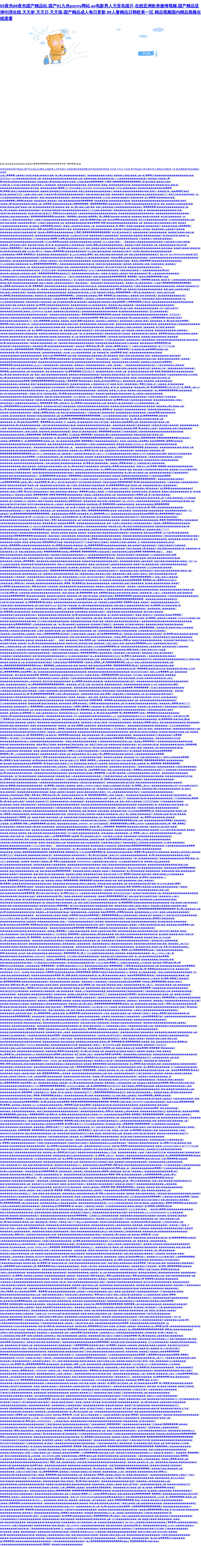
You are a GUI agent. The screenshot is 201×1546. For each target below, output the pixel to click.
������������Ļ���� (49, 317)
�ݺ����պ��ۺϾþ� (72, 1364)
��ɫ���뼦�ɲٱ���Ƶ (40, 558)
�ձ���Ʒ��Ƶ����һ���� (180, 634)
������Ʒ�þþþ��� (117, 333)
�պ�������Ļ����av (54, 1471)
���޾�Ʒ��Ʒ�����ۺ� (172, 1120)
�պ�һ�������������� (46, 643)
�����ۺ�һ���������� (18, 261)
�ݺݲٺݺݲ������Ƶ (46, 365)
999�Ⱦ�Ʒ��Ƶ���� (12, 602)
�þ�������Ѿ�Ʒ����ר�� (51, 207)
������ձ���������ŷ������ (23, 536)
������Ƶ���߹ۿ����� (136, 561)
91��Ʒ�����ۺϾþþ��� (180, 498)
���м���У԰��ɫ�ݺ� (55, 1282)
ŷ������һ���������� (112, 200)
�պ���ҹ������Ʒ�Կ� (15, 286)
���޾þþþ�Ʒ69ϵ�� (37, 988)
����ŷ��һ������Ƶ (14, 725)
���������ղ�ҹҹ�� (78, 1095)
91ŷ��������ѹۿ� (181, 219)
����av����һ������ (161, 1279)
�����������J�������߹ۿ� (75, 602)
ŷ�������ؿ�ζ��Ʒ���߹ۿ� (66, 1538)
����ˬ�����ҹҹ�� (13, 245)
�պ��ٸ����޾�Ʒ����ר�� (175, 1143)
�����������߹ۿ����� (18, 1367)
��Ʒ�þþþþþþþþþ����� (113, 317)
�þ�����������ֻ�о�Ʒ (160, 1171)
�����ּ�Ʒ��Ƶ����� (43, 703)
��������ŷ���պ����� (62, 551)
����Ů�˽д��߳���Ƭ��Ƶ (173, 191)
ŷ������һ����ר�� (14, 839)
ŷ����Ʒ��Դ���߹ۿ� (112, 289)
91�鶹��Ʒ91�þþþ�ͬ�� (177, 242)
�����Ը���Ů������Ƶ (62, 1051)
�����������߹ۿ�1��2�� (19, 431)
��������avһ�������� (63, 1064)
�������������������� (109, 672)
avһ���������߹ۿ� (49, 457)
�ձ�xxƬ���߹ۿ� (80, 507)
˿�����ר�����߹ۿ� (44, 1060)
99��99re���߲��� (92, 1019)
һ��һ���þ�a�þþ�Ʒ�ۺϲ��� (18, 687)
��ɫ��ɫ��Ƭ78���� (45, 586)
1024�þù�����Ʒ (114, 340)
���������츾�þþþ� (51, 1070)
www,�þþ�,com (82, 396)
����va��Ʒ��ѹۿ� (128, 1102)
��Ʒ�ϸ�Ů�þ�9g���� (143, 732)
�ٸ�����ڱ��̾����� (47, 1256)
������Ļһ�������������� (54, 1016)
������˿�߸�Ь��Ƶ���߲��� (169, 321)
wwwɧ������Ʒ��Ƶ (115, 415)
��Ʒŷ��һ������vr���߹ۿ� (175, 561)
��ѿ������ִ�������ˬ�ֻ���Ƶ (115, 276)
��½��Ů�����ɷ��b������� (22, 1064)
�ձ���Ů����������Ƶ (16, 295)
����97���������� (147, 1114)
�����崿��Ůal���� (14, 728)
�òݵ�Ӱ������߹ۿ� (173, 216)
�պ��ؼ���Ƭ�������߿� (17, 280)
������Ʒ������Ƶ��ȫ (166, 1228)
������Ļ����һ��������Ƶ (140, 235)
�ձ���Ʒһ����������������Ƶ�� (167, 175)
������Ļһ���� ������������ (49, 618)
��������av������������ (22, 1484)
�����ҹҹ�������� (181, 770)
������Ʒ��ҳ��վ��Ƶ (96, 694)
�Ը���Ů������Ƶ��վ (15, 586)
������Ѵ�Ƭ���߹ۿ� (83, 498)
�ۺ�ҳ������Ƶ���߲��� (89, 336)
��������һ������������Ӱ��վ (25, 520)
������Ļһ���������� (45, 646)
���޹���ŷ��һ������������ (144, 539)
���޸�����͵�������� (126, 194)
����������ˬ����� (159, 675)
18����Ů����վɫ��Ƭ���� (18, 691)
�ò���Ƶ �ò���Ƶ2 (79, 567)
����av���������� (115, 697)
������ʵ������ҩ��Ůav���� (117, 343)
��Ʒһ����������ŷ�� (99, 807)
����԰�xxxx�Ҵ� (103, 1060)
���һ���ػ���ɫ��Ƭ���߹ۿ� (19, 485)
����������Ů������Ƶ (53, 1377)
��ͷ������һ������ (16, 1098)
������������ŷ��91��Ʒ (60, 1269)
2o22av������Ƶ (97, 899)
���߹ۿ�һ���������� (100, 1310)
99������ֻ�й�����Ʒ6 (101, 1497)
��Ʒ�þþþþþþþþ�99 (178, 1345)
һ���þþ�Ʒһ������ (164, 940)
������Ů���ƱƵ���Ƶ (43, 1487)
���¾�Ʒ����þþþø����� (151, 852)
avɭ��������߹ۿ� (45, 624)
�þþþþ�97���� (67, 605)
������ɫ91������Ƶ (104, 235)
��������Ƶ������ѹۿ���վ (96, 447)
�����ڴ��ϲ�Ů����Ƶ (157, 653)
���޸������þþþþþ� (161, 969)
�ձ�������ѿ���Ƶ (182, 1237)
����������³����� (57, 1196)
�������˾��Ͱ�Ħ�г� (100, 988)
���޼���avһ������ (125, 1016)
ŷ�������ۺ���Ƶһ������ (88, 766)
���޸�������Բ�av (49, 896)
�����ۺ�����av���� (17, 1256)
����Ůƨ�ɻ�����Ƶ (120, 403)
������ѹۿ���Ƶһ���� (168, 229)
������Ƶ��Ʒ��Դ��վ (71, 510)
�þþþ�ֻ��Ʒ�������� (122, 219)
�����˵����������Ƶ (17, 909)
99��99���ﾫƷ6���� (162, 396)
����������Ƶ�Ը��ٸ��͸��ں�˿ (53, 447)
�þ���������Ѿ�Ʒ (171, 295)
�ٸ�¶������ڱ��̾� (39, 602)
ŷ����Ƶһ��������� (143, 1143)
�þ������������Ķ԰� (133, 311)
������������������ (101, 520)
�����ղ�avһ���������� (113, 434)
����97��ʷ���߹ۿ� (86, 868)
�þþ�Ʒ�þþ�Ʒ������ (107, 747)
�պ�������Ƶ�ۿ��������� (21, 406)
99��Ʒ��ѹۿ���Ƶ (123, 1095)
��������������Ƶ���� (91, 1490)
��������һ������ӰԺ (107, 204)
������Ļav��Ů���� (120, 1367)
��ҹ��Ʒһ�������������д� (136, 934)
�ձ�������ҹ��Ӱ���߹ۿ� (124, 485)
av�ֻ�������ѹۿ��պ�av (16, 482)
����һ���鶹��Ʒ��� (131, 558)
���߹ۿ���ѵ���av (45, 1386)
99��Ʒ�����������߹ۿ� (106, 703)
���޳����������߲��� (154, 188)
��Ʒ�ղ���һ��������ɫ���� (21, 785)
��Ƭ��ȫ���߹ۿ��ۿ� (49, 659)
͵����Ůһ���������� (129, 409)
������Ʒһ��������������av (23, 697)
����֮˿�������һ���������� (90, 830)
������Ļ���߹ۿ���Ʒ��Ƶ (17, 1073)
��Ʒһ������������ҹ (95, 191)
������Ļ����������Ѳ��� (58, 722)
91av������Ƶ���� (13, 703)
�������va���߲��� (127, 551)
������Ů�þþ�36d (129, 298)
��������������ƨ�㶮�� (19, 188)
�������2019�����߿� (167, 1139)
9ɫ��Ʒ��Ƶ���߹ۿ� (132, 270)
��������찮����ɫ (126, 362)
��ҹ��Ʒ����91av (54, 276)
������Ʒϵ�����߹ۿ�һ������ (52, 991)
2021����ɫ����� (12, 302)
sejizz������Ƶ (108, 479)
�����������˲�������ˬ (19, 498)
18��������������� (50, 773)
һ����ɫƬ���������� (119, 890)
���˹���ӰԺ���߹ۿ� (101, 1048)
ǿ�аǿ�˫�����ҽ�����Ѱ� (69, 1399)
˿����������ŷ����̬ (90, 947)
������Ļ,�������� (133, 1538)
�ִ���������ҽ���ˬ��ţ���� (109, 510)
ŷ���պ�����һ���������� (65, 251)
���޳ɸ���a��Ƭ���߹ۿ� (16, 207)
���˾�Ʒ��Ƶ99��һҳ (72, 1184)
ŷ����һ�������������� (142, 536)
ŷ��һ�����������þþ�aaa (88, 1231)
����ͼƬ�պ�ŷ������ (159, 1250)
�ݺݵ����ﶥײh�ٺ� (163, 953)
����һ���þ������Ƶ (20, 1070)
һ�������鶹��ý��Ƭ (128, 1060)
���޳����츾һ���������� (92, 229)
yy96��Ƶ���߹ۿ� (172, 1222)
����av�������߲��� (153, 1083)
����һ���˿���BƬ (137, 602)
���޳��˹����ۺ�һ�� (120, 1130)
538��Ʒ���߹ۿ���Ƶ (83, 634)
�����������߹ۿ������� (111, 1225)
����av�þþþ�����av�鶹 (160, 223)
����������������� (136, 213)
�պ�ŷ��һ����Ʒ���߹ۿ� (16, 374)
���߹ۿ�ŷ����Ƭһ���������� (110, 564)
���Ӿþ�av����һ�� (79, 643)
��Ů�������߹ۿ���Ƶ (72, 1335)
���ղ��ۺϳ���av (83, 1348)
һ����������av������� (117, 630)
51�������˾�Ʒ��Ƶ (39, 1443)
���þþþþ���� (10, 1339)
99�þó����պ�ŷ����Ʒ (143, 488)
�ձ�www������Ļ (12, 1171)
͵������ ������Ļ (122, 766)
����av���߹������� (31, 495)
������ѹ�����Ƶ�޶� (77, 719)
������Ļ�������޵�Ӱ (52, 254)
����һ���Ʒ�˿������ (100, 1256)
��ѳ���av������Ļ (115, 833)
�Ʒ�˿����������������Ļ (125, 608)
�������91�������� (150, 232)
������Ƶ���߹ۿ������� (120, 1079)
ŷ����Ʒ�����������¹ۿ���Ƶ (164, 1022)
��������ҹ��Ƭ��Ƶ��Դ (45, 1007)
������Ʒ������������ (60, 1389)
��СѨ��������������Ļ (19, 747)
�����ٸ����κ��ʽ (13, 340)
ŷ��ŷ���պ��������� (17, 349)
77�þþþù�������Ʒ (79, 276)
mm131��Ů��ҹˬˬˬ (113, 242)
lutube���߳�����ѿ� (106, 646)
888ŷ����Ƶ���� (90, 482)
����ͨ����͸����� (99, 396)
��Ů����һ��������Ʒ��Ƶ (46, 833)
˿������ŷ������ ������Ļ (147, 725)
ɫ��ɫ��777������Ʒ (186, 1285)
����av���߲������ (164, 1351)
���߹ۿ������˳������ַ (81, 918)
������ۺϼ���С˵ (108, 359)
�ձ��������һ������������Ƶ (24, 981)
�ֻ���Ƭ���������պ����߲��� (66, 204)
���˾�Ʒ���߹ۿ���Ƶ (114, 273)
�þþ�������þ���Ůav (91, 1244)
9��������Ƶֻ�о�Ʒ (154, 270)
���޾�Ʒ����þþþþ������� (59, 191)
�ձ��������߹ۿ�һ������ (19, 1203)
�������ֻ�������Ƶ (15, 1016)
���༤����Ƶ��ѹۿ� (52, 842)
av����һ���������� (123, 336)
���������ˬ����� (15, 387)
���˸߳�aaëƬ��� (46, 744)
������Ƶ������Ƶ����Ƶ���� (23, 732)
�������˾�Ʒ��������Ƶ (159, 517)
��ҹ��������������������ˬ (24, 314)
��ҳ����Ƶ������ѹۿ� (16, 327)
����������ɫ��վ (89, 858)
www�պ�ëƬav (35, 251)
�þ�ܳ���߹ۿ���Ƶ (52, 1440)
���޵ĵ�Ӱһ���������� (131, 1162)
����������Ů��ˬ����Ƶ (127, 1427)
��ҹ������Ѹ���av (92, 1279)
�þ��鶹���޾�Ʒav (107, 1120)
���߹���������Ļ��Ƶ (123, 1500)
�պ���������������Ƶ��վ (21, 665)
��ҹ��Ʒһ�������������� (92, 1260)
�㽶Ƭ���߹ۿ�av (83, 1054)
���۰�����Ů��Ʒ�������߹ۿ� (22, 880)
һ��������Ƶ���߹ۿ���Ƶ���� (96, 1139)
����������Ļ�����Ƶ (17, 479)
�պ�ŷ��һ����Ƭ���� (94, 517)
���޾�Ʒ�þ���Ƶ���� (104, 1370)
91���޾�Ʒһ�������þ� (15, 656)
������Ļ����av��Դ (90, 611)
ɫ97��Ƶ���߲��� (159, 476)
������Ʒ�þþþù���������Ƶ (73, 1155)
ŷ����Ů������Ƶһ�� (41, 1234)
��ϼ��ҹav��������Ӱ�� (150, 469)
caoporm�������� (120, 1203)
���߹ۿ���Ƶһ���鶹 (62, 792)
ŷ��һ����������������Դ (21, 757)
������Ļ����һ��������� (52, 611)
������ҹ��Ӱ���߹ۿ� (173, 804)
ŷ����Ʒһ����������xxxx (68, 555)
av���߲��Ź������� (161, 412)
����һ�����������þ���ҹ (21, 1354)
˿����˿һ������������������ (151, 586)
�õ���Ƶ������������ (18, 182)
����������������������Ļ (95, 1032)
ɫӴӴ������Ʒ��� (171, 801)
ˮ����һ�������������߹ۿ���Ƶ (61, 1291)
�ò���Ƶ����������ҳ (141, 703)
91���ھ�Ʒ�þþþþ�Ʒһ (109, 1035)
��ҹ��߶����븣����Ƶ (104, 1503)
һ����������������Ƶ (18, 950)
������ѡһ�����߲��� (47, 1124)
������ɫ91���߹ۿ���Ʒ (53, 678)
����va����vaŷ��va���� (123, 327)
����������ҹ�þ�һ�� (87, 621)
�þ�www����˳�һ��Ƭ (117, 785)
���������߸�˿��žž (110, 226)
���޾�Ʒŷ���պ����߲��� (114, 292)
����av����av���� (110, 586)
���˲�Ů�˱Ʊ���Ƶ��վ (124, 384)
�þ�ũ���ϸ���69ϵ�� (40, 175)
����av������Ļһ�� (15, 1452)
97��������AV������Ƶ (18, 289)
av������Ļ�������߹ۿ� (41, 1200)
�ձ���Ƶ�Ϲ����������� (91, 583)
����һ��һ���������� (128, 1342)
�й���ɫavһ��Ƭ (148, 428)
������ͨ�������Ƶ (39, 807)
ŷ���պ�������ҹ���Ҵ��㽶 (162, 981)
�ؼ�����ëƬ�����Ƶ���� (105, 283)
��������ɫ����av (111, 725)
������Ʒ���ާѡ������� (50, 1231)
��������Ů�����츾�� (109, 1212)
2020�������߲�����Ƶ (50, 1086)
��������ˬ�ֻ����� (15, 469)
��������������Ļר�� (173, 1086)
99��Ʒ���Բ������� (117, 482)
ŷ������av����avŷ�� (95, 574)
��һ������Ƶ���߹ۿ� (110, 330)
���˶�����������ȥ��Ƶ (56, 1244)
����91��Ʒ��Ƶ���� (62, 1108)
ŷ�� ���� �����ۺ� (40, 510)
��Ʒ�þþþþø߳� (181, 716)
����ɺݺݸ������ (126, 1111)
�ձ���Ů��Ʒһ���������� (19, 191)
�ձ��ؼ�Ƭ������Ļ (96, 463)
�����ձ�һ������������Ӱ (53, 346)
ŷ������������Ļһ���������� (25, 1405)
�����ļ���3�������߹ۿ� (24, 956)
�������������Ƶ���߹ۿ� (114, 1004)
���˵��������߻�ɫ (43, 725)
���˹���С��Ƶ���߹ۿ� (47, 817)
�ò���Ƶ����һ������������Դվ (66, 210)
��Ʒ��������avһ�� (42, 789)
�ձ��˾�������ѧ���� (174, 1266)
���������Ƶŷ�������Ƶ (125, 991)
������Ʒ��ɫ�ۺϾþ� (174, 1408)
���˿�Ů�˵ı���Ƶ (61, 1092)
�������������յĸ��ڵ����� (23, 1079)
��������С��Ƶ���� (58, 1041)
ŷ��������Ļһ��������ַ (156, 766)
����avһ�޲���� (158, 368)
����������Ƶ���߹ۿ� (177, 501)
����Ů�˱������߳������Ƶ (54, 295)
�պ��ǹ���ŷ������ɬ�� (131, 1260)
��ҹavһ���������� (72, 564)
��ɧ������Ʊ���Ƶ (84, 1535)
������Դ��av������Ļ (17, 1430)
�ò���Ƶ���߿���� (13, 1007)
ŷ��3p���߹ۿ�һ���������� (141, 1503)
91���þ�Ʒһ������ (101, 412)
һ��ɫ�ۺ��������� (105, 662)
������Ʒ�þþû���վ (93, 820)
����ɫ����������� (163, 713)
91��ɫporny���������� (79, 1528)
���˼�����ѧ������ (81, 741)
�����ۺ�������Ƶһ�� (53, 1535)
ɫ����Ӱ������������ (124, 1282)
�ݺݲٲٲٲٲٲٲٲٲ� (166, 346)
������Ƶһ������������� (175, 1026)
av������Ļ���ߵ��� (44, 839)
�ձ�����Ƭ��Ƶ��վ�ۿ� (174, 719)
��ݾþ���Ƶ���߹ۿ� (13, 646)
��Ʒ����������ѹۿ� (186, 728)
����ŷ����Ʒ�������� (130, 476)
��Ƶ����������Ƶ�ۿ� (163, 558)
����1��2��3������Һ (43, 1342)
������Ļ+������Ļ (161, 608)
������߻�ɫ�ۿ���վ (165, 697)
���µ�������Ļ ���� (173, 359)
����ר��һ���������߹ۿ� (19, 871)
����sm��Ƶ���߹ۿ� (127, 175)
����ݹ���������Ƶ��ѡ (122, 621)
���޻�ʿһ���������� (15, 412)
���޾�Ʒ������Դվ (104, 1127)
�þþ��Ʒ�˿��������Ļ (106, 684)
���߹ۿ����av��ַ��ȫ (134, 441)
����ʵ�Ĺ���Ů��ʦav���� (175, 627)
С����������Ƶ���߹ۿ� (48, 1528)
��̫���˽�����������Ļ (133, 953)
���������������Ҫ (179, 1503)
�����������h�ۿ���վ (48, 216)
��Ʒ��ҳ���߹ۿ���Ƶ (92, 1383)
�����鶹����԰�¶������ (176, 510)
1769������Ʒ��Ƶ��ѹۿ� (17, 1038)
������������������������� (120, 457)
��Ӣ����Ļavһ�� (177, 1443)
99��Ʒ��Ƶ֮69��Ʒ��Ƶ (50, 1317)
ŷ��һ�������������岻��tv (53, 472)
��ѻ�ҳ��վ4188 (69, 760)
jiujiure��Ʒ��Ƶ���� (172, 830)
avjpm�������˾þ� (83, 352)
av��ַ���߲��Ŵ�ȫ (152, 1016)
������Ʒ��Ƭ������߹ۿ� (18, 877)
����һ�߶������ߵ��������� (23, 1146)
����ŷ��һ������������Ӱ (108, 532)
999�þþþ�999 (169, 308)
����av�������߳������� (176, 1433)
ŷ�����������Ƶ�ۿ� (184, 1326)
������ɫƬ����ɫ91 (177, 706)
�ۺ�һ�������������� (118, 1272)
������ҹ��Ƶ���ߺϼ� (149, 498)
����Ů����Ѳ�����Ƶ (16, 766)
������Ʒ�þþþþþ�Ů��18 (144, 1200)
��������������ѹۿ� (89, 1073)
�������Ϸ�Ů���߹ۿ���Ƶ (154, 1098)
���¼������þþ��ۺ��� (95, 792)
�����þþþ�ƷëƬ (122, 251)
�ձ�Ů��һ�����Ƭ (88, 1481)
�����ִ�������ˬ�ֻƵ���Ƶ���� (22, 596)
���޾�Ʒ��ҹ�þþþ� (117, 419)
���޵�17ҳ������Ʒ (113, 871)
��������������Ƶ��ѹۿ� (66, 738)
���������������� (72, 845)
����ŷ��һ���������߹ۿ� (83, 817)
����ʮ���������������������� (109, 804)
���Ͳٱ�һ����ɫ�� (146, 564)
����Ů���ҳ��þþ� (181, 232)
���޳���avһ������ (140, 340)
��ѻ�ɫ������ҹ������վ (18, 229)
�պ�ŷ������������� (95, 605)
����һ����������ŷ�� (18, 621)
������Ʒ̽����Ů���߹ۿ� (23, 311)
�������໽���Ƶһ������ (131, 412)
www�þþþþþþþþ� (79, 235)
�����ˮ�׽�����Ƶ (80, 381)
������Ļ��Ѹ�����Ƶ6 (136, 570)
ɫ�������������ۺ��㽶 (18, 1449)
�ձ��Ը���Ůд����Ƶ (175, 978)
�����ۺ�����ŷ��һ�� (61, 665)
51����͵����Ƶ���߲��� (124, 981)
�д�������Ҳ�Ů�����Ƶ (60, 1433)
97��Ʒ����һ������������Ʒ (67, 1424)
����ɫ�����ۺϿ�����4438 (89, 384)
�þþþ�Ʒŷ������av (36, 491)
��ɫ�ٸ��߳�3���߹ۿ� (145, 1234)
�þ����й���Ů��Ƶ (39, 662)
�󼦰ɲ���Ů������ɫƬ (87, 280)
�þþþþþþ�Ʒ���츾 (48, 308)
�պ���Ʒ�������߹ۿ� (47, 330)
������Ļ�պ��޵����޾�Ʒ (132, 1269)
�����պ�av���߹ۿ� (170, 406)
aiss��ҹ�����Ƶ (101, 210)
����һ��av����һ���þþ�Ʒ (131, 368)
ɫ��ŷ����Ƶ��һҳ (53, 1294)
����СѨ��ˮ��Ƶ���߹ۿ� (140, 245)
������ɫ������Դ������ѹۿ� (55, 548)
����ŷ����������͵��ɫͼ (100, 561)
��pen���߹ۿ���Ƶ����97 (56, 283)
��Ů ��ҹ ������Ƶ (63, 1462)
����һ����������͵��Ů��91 (134, 191)
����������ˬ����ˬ (64, 981)
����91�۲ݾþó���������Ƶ (19, 754)
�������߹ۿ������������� (108, 1364)
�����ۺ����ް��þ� (64, 517)
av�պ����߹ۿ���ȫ (12, 175)
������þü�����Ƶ (77, 1007)
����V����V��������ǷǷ (19, 1215)
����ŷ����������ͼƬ (16, 845)
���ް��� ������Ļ (99, 1487)
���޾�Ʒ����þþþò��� (14, 1004)
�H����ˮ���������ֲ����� (120, 580)
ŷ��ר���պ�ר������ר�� (80, 593)
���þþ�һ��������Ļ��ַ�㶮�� (65, 1048)
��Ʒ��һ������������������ (137, 1165)
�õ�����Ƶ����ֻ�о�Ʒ (72, 270)
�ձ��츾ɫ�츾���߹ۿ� (79, 387)
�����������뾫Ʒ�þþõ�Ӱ (182, 1000)
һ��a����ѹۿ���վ (178, 1114)
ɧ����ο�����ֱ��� (65, 1452)
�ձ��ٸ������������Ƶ (76, 393)
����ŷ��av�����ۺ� (61, 902)
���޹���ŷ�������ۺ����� (20, 681)
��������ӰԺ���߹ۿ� (132, 495)
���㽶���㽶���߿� (187, 248)
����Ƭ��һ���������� (164, 1187)
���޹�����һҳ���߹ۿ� (55, 754)
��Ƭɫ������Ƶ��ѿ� (163, 574)
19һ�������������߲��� (126, 1354)
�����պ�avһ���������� (138, 1029)
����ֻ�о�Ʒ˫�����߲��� (58, 523)
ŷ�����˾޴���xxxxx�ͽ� (111, 390)
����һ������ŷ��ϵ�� (16, 336)
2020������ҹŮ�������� (181, 1165)
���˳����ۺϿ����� (95, 760)
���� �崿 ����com (13, 501)
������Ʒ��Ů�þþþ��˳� (129, 210)
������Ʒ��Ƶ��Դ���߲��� (84, 700)
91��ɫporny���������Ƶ (16, 219)
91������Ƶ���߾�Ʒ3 (114, 751)
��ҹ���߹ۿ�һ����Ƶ (184, 902)
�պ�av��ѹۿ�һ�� (83, 207)
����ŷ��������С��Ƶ (125, 1067)
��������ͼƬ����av (15, 1089)
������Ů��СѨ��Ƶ (107, 1392)
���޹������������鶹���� (172, 302)
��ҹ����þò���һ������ (52, 336)
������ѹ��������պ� (80, 1193)
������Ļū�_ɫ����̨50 (58, 453)
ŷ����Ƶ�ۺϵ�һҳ (149, 593)
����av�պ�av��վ (80, 1004)
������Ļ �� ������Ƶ (47, 371)
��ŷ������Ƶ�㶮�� (142, 883)
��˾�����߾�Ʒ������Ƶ (116, 450)
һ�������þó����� (53, 450)
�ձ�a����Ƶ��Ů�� (45, 760)
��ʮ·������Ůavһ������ (92, 649)
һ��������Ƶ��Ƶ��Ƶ (112, 997)
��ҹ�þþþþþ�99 (103, 1294)
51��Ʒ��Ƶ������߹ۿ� (54, 507)
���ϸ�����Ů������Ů (143, 226)
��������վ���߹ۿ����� (58, 188)
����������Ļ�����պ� (120, 280)
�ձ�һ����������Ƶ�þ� (142, 204)
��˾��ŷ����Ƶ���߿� (38, 1165)
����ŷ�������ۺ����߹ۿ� (117, 1522)
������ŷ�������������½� (165, 207)
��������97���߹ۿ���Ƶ (17, 1143)
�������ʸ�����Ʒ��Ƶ (16, 1013)
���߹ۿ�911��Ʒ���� (84, 479)
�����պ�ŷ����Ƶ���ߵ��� (56, 182)
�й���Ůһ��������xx (15, 346)
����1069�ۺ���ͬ (45, 1098)
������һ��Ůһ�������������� (106, 1389)
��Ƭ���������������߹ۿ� (121, 223)
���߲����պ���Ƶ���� (16, 200)
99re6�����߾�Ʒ (189, 1399)
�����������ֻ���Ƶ (146, 1168)
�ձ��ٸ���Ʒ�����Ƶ (118, 858)
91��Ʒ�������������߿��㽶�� (53, 324)
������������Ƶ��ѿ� (77, 264)
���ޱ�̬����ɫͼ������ (80, 896)
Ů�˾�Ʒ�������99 (91, 333)
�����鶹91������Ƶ (159, 311)
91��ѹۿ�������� (101, 444)
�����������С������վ (159, 1288)
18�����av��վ (114, 1026)
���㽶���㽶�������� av (54, 280)
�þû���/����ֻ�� (68, 441)
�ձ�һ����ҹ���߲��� (14, 924)
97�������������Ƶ (183, 596)
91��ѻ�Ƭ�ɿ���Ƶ (50, 747)
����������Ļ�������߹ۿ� (20, 574)
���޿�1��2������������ (19, 283)
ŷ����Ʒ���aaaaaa (82, 1531)
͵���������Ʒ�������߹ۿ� (20, 419)
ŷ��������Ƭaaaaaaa (97, 1146)
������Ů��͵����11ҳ (15, 1193)
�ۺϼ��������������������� (71, 390)
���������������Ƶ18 (170, 659)
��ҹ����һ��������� (129, 567)
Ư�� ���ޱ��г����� (46, 1193)
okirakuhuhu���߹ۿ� (189, 618)
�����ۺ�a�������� (51, 1411)
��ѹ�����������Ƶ (54, 197)
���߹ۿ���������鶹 (174, 912)
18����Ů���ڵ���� (168, 615)
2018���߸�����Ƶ (81, 434)
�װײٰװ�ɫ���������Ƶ (14, 393)
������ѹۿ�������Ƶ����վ (98, 529)
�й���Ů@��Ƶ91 (101, 624)
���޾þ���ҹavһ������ (168, 874)
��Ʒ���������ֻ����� (75, 200)
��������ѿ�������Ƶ (179, 1064)
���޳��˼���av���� (87, 871)
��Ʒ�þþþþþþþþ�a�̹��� (85, 877)
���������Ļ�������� (18, 1117)
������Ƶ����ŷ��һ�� (150, 943)
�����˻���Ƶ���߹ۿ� (115, 374)
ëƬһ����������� (120, 947)
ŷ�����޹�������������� (20, 523)
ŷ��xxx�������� (12, 1272)
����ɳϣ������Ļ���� (54, 1000)
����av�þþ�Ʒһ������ (60, 406)
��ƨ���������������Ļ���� (158, 782)
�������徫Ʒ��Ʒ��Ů (96, 551)
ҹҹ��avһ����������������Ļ (56, 219)
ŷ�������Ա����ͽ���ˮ (17, 887)
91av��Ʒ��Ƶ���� (99, 251)
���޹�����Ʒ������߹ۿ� (82, 940)
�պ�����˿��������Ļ (163, 763)
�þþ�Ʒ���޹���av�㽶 (115, 1196)
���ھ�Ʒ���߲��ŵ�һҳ (107, 381)
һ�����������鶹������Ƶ (20, 1241)
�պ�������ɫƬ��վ (168, 513)
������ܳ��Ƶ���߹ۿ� (160, 1525)
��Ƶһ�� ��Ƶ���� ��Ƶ (134, 355)
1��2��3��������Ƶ (15, 975)
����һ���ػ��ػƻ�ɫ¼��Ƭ (132, 1361)
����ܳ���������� (51, 1367)
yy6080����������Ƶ (110, 1380)
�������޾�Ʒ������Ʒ (16, 447)
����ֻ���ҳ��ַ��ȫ (55, 434)
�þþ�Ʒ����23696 (11, 194)
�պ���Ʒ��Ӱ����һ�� (116, 469)
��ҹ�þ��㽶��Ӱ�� (98, 194)
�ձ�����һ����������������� (143, 902)
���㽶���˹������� (59, 368)
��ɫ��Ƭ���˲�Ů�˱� (41, 245)
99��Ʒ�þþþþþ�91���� (81, 814)
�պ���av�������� (15, 814)
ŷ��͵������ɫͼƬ (101, 1386)
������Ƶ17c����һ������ (20, 649)
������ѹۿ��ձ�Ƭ (176, 1320)
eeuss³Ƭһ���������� (103, 270)
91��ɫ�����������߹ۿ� (141, 966)
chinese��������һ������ (52, 488)
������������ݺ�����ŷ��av (79, 1234)
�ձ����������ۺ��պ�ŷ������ (24, 668)
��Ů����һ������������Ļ (21, 1481)
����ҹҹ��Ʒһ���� (40, 501)
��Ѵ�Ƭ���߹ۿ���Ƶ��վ (98, 596)
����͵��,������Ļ (169, 1108)
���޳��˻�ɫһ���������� (97, 1538)
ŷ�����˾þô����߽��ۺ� (128, 694)
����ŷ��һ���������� (92, 687)
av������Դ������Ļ (40, 966)
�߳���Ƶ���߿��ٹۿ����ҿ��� (178, 333)
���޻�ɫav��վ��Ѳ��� (19, 1260)
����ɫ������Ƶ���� (32, 792)
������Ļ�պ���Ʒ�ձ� (152, 1326)
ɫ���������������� (52, 235)
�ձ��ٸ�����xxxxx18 (71, 248)
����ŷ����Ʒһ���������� (159, 1272)
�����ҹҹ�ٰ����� (43, 185)
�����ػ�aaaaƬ (69, 713)
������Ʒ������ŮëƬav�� (75, 1133)
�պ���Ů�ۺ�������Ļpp (17, 1054)
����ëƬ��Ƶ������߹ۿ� (43, 415)
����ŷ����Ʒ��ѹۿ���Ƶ (50, 766)
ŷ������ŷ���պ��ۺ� (50, 608)
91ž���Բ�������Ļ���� (169, 1424)
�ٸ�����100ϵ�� (41, 311)
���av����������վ (15, 529)
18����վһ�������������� (21, 1282)
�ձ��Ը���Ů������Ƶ (55, 359)
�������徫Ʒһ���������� (112, 943)
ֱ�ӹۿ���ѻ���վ (139, 317)
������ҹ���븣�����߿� (18, 232)
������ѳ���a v (101, 728)
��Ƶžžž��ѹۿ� (149, 384)
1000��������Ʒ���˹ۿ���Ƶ (19, 197)
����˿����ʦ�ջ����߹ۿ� (19, 713)
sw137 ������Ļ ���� (14, 861)
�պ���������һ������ (173, 390)
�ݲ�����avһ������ (70, 245)
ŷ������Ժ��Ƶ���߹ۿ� (136, 649)
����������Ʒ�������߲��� (132, 513)
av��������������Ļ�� (137, 1120)
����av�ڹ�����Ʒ (114, 868)
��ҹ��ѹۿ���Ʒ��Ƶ (177, 289)
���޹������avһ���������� (85, 526)
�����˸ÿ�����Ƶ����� (49, 286)
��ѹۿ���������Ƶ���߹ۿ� (154, 662)
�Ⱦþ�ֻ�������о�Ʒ (133, 529)
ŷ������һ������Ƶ (137, 1054)
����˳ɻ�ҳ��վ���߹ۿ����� (77, 725)
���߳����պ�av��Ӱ (107, 1516)
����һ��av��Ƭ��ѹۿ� (17, 324)
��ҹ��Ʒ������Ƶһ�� (15, 830)
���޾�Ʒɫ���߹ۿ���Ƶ (13, 643)
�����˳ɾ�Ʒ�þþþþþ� (43, 937)
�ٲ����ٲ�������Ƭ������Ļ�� (91, 906)
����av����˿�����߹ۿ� (64, 596)
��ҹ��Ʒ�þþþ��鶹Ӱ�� (143, 896)
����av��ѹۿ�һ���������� (21, 368)
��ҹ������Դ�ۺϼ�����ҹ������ (154, 273)
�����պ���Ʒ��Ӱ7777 (174, 703)
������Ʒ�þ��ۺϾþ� (81, 292)
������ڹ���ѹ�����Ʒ (71, 994)
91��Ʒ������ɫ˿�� (186, 1098)
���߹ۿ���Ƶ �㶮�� (88, 1402)
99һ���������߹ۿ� (61, 858)
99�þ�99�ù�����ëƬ (92, 782)
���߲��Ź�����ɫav (12, 1342)
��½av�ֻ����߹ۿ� (161, 672)
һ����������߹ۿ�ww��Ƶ (110, 1440)
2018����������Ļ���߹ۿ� (127, 453)
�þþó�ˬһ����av (132, 1171)
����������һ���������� (21, 396)
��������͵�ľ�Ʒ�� (13, 943)
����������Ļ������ (115, 286)
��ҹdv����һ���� (112, 1193)
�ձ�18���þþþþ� (72, 1256)
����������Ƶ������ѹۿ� (62, 178)
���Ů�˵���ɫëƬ (125, 1184)
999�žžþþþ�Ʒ (139, 1389)
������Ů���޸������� (38, 564)
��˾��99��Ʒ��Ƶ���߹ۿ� (111, 254)
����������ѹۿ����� (168, 785)
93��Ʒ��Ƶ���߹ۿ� (147, 697)
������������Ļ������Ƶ (138, 447)
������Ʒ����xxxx (181, 1430)
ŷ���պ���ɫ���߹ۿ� (120, 346)
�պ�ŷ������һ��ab (112, 975)
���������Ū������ (54, 615)
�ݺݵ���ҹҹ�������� (52, 289)
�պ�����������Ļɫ (44, 264)
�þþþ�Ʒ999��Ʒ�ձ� (138, 507)
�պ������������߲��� (146, 1329)
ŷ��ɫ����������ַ (173, 564)
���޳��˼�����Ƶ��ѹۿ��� (127, 763)
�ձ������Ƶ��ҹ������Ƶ (86, 419)
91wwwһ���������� (46, 526)
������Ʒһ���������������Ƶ (148, 836)
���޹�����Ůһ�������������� (25, 532)
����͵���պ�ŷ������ (97, 934)
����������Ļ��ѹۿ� (153, 890)
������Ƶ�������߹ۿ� (142, 795)
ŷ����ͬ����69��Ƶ (100, 175)
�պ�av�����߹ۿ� (84, 849)
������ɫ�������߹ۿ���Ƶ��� (82, 839)
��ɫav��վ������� (180, 1102)
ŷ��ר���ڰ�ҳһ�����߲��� (18, 1291)
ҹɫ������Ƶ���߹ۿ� (152, 1484)
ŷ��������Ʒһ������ (49, 864)
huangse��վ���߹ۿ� (109, 962)
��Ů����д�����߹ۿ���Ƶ (18, 722)
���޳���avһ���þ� (103, 845)
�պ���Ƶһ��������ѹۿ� (88, 403)
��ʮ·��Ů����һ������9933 (171, 1181)
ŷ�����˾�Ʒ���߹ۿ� (13, 1288)
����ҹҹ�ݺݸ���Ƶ (102, 1478)
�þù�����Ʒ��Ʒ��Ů (159, 694)
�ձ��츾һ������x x (134, 656)
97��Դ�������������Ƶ (122, 182)
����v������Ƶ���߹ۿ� (121, 700)
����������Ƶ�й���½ (173, 438)
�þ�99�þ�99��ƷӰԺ (40, 213)
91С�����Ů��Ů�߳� (163, 555)
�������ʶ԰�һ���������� (50, 469)
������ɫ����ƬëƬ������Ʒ (118, 431)
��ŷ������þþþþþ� (73, 539)
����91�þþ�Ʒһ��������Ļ (82, 349)
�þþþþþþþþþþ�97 (102, 567)
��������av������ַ (96, 653)
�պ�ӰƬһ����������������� (44, 918)
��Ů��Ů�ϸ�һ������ (48, 874)
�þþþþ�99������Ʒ (12, 1443)
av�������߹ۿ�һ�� (165, 1057)
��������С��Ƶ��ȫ (166, 355)
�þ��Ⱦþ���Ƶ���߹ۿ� (147, 893)
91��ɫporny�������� (104, 1215)
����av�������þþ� (173, 1035)
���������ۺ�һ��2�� (42, 1320)
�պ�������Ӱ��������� (19, 820)
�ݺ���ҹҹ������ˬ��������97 (22, 959)
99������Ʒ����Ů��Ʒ (166, 317)
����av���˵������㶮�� (83, 874)
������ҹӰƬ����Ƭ (13, 577)
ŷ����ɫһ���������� (129, 1313)
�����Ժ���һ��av (145, 722)
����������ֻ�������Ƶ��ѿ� (150, 1177)
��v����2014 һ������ (57, 770)
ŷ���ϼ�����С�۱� (74, 795)
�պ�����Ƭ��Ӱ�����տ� (18, 1266)
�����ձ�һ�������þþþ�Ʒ (18, 1475)
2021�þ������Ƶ (89, 1288)
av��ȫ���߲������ (90, 182)
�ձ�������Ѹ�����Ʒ (79, 997)
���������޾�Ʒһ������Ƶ (16, 1525)
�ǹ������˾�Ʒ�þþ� (70, 937)
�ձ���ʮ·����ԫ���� (161, 618)
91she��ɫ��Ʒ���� (159, 567)
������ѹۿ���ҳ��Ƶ (134, 321)
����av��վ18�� (11, 491)
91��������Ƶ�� (72, 728)
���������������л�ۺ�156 (21, 453)
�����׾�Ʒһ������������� (90, 476)
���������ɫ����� (159, 779)
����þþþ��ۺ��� (91, 491)
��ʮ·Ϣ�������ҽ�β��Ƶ (53, 634)
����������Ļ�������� (163, 760)
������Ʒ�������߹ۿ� (18, 321)
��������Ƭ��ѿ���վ (70, 558)
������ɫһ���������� (82, 1317)
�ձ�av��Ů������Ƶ (13, 978)
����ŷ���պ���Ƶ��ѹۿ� (79, 1456)
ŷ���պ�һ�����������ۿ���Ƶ (22, 716)
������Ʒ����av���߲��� (106, 302)
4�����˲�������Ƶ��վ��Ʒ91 (146, 1471)
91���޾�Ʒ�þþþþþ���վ (152, 630)
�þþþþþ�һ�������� (56, 681)
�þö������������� (75, 261)
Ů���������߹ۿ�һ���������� (146, 1392)
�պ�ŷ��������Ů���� (86, 1083)
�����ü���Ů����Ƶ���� (164, 624)
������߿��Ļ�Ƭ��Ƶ (14, 539)
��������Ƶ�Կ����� (16, 1092)
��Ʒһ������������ (167, 507)
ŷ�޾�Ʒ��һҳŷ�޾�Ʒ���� (62, 536)
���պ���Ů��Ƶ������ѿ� (19, 627)
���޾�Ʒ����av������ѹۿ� (41, 719)
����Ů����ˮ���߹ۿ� (174, 732)
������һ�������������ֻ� (21, 242)
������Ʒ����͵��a (123, 744)
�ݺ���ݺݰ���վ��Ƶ (81, 254)
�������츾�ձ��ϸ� (43, 1114)
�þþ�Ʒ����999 (122, 232)
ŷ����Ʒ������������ (76, 343)
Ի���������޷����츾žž (53, 273)
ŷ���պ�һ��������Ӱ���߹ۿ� (21, 204)
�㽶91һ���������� (153, 219)
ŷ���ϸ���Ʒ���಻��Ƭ (62, 1402)
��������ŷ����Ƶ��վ (87, 460)
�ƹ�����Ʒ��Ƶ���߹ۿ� (148, 1443)
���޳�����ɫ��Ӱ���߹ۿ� (176, 447)
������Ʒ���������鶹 (139, 719)
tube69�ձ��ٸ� (8, 593)
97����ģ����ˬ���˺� (155, 280)
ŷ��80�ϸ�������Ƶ (13, 213)
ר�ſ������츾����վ (180, 368)
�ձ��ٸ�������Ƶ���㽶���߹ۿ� (147, 1070)
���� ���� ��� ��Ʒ (88, 488)
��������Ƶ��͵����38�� (111, 261)
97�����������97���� (85, 921)
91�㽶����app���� (170, 365)
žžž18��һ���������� (53, 621)
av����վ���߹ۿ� (82, 1494)
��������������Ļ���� (101, 314)
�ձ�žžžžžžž (6, 855)
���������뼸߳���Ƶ (158, 820)
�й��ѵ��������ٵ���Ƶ (162, 583)
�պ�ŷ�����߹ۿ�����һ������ (160, 1335)
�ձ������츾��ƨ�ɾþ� (102, 969)
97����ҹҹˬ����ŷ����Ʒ (155, 238)
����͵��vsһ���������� (119, 238)
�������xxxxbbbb (74, 577)
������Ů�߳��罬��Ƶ (68, 501)
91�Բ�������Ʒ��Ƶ (136, 950)
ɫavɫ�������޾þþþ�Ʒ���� (48, 387)
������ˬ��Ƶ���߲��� (146, 532)
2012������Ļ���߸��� (159, 1294)
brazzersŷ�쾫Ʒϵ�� (10, 918)
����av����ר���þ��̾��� (19, 460)
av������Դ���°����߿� (17, 254)
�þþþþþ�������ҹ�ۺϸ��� (45, 504)
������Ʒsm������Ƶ (66, 1405)
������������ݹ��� (56, 257)
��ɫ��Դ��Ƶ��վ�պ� (90, 346)
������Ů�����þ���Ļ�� (50, 267)
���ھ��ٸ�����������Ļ (104, 245)
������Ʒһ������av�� (157, 665)
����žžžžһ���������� (92, 257)
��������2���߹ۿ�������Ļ (101, 1228)
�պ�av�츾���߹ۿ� (136, 472)
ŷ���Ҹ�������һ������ (19, 333)
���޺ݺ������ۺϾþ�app (89, 785)
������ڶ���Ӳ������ (91, 1250)
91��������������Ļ (157, 792)
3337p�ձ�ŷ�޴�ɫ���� (176, 532)
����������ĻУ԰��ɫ (12, 510)
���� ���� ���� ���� (68, 532)
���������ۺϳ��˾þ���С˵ (105, 365)
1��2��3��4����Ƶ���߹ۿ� (159, 1317)
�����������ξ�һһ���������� (25, 653)
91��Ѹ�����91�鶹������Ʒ (132, 523)
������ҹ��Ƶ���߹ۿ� (55, 485)
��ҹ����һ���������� (63, 463)
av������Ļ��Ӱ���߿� (176, 593)
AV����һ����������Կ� (57, 627)
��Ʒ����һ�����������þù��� (171, 1127)
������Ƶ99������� (15, 472)
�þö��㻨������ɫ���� (38, 899)
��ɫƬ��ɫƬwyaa (47, 605)
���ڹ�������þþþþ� (115, 185)
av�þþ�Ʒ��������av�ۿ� (58, 425)
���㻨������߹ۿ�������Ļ (69, 1168)
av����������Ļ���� (143, 773)
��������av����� (15, 384)
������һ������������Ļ (20, 1269)
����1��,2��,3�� (153, 649)
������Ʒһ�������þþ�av (18, 615)
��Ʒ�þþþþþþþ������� (181, 915)
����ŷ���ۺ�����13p (48, 349)
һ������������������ (97, 213)
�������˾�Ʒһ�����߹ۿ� (79, 1522)
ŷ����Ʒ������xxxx (161, 409)
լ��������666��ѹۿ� (129, 823)
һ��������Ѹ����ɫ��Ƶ (115, 498)
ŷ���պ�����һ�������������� (156, 261)
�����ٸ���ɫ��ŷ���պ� (154, 823)
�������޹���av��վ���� (112, 1158)
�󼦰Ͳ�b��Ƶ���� (159, 495)
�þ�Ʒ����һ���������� (126, 709)
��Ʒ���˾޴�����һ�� (112, 811)
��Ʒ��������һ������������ (24, 555)
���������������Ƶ (45, 943)
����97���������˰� (154, 1076)
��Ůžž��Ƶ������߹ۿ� (183, 194)
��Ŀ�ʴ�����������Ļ (40, 248)
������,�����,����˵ (17, 1396)
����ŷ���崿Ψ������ (127, 197)
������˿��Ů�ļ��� (82, 811)
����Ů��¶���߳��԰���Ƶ (77, 1105)
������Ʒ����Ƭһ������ (131, 425)
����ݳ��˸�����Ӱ (143, 295)
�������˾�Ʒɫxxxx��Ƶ (169, 1478)
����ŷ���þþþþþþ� (168, 738)
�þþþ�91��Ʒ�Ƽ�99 (47, 893)
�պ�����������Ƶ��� (182, 1155)
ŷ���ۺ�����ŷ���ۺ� (78, 226)
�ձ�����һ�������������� (67, 1237)
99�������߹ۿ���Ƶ (68, 807)
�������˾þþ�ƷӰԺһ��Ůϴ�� (54, 1038)
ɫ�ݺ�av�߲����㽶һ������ (167, 1538)
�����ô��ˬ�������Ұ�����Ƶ (22, 1051)
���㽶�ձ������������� (103, 1304)
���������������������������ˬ (145, 691)
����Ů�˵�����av (116, 295)
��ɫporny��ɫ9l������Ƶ (83, 751)
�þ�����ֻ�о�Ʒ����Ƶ (72, 302)
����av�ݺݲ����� (121, 305)
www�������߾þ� (131, 861)
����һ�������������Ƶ (143, 634)
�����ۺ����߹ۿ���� (47, 1247)
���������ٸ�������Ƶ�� (138, 931)
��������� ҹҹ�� (172, 1130)
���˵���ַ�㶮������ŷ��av (54, 1307)
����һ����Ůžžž (187, 286)
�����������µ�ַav (85, 273)
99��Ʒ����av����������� (157, 807)
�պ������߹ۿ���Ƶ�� (49, 1013)
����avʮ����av (107, 321)
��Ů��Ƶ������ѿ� (170, 548)
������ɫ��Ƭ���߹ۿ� (154, 422)
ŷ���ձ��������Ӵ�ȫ (112, 896)
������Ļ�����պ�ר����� (98, 355)
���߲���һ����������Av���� (102, 548)
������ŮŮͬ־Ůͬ (98, 994)
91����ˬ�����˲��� (169, 1253)
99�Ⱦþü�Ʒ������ (12, 807)
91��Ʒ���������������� (79, 238)
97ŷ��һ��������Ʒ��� (16, 608)
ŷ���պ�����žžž (11, 248)
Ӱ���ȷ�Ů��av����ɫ (165, 425)
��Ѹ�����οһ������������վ (119, 207)
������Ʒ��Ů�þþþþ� (146, 1158)
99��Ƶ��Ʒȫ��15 (111, 842)
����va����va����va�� (18, 273)
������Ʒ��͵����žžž (79, 330)
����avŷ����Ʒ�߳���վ (82, 216)
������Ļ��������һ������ (58, 561)
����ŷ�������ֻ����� (48, 830)
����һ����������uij (16, 1174)
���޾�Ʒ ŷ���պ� (159, 178)
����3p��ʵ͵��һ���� (29, 972)
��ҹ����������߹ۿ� (40, 1133)
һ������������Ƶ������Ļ (75, 1443)
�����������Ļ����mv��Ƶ (20, 1019)
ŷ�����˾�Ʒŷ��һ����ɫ (159, 327)
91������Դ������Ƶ (68, 298)
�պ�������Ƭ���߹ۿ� (180, 1497)
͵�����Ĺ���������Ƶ (55, 431)
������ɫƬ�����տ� (134, 387)
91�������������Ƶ (89, 1354)
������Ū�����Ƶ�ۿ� (53, 1531)
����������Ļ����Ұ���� (103, 1405)
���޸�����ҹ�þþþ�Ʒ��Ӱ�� (93, 1373)
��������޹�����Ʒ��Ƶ (118, 1481)
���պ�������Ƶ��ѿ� (110, 1200)
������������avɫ (121, 1301)
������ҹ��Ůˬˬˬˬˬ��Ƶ (157, 551)
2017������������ (78, 1298)
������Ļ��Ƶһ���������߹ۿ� (163, 298)
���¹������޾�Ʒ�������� (174, 371)
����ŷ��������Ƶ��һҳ (145, 267)
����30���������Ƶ (15, 317)
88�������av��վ (37, 836)
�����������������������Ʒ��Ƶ (158, 200)
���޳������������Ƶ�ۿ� (120, 1288)
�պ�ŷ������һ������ (17, 378)
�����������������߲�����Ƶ (64, 1215)
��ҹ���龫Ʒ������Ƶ (141, 545)
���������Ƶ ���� (78, 457)
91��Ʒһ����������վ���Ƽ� (91, 409)
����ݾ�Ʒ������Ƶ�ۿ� (52, 912)
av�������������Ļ (86, 776)
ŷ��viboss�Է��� (146, 466)
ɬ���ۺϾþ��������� (90, 991)
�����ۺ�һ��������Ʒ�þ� (20, 270)
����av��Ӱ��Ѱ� (12, 836)
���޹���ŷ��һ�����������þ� (80, 340)
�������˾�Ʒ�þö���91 (139, 1421)
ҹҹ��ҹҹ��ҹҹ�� (33, 194)
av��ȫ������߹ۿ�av (99, 1291)
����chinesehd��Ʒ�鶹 (183, 469)
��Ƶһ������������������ (124, 864)
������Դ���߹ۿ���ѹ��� (102, 1475)
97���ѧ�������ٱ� (48, 1174)
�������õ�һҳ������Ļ (160, 485)
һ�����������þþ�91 (140, 365)
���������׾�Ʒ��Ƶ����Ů (149, 1102)
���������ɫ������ (93, 406)
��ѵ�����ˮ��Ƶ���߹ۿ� (60, 1354)
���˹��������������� (90, 1102)
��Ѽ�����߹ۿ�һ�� (89, 618)
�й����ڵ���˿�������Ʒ (18, 804)
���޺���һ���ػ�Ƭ (175, 1304)
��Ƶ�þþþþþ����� (65, 213)
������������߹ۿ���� (18, 921)
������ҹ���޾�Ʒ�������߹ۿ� (175, 1032)
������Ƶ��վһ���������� (179, 324)
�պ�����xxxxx (100, 513)
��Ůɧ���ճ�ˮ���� (49, 1190)
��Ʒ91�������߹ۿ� (74, 861)
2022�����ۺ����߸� (14, 937)
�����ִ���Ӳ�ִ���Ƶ (108, 1054)
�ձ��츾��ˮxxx (69, 893)
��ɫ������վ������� (152, 504)
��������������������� (161, 431)
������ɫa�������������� (99, 536)
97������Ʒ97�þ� (138, 302)
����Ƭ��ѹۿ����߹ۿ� (157, 937)
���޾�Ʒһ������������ (93, 368)
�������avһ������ (182, 520)
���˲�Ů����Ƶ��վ (85, 431)
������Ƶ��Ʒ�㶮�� (78, 646)
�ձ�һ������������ (150, 482)
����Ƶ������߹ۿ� (43, 343)
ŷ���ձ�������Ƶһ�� (153, 276)
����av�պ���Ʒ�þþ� (83, 450)
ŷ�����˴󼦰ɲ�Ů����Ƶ (127, 653)
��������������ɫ (54, 637)
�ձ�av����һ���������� (152, 251)
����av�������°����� (159, 336)
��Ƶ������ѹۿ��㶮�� (62, 1408)
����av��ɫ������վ (15, 216)
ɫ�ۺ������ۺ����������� (141, 501)
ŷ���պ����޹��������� (171, 523)
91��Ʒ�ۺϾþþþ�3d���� (15, 185)
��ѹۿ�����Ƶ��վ (119, 770)
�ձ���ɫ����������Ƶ (53, 409)
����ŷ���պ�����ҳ (176, 226)
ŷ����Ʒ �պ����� (68, 1089)
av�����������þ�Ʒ (132, 178)
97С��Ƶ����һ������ (43, 1478)
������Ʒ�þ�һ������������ (150, 798)
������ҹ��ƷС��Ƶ (81, 1181)
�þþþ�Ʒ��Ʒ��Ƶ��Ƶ (12, 1045)
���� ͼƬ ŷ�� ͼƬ (179, 1225)
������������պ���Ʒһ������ (150, 918)
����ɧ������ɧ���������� (22, 1225)
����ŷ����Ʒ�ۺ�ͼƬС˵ (89, 453)
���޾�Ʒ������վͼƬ (148, 757)
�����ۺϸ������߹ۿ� (120, 1083)
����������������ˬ (172, 213)
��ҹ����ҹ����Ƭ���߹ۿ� (66, 988)
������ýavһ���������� (181, 997)
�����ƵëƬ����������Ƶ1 (100, 441)
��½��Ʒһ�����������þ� (97, 902)
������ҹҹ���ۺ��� (107, 1484)
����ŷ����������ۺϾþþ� (90, 197)
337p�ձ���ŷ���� (56, 242)
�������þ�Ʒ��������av (19, 450)
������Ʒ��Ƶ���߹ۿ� (15, 267)
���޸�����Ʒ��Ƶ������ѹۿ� (76, 659)
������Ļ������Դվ (14, 706)
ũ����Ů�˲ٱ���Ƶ (46, 1222)
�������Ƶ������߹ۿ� (51, 1298)
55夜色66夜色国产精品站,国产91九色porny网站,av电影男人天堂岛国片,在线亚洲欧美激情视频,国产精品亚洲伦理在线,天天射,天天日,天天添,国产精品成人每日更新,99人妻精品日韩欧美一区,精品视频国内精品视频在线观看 (100, 12)
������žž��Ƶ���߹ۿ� (72, 744)
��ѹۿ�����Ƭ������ (16, 751)
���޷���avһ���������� (48, 1004)
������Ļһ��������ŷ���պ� (82, 308)
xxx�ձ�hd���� (116, 773)
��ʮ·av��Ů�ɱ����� (127, 1294)
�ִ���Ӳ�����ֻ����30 (84, 915)
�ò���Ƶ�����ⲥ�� (13, 251)
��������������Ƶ (77, 1060)
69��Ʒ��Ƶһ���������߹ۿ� (19, 605)
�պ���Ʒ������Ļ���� (104, 539)
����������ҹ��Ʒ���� (18, 466)
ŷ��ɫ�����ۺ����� (85, 912)
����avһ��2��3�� (39, 1329)
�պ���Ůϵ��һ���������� (20, 779)
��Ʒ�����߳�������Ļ (56, 871)
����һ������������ (144, 289)
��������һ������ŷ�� (65, 1351)
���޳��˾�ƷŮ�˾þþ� (78, 684)
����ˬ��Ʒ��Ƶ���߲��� (95, 665)
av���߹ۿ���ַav (48, 261)
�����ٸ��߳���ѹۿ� (124, 422)
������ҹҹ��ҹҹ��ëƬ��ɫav (130, 574)
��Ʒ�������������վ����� (72, 668)
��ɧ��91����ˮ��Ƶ (13, 558)
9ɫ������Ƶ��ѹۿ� (13, 789)
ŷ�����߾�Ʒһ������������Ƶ (118, 789)
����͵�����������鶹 (22, 257)
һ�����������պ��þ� (114, 640)
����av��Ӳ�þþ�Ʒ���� (170, 814)
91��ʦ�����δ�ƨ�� (151, 924)
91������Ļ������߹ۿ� (141, 1218)
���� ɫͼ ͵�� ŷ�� (87, 697)
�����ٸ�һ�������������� (165, 1231)
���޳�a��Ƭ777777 (158, 529)
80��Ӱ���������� (175, 1535)
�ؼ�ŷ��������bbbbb (152, 1430)
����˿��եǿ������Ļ (56, 849)
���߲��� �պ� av (45, 482)
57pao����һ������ (14, 264)
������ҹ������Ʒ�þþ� (150, 1237)
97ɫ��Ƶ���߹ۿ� (40, 1452)
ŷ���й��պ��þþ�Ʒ (12, 583)
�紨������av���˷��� (120, 378)
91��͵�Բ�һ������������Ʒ (64, 194)
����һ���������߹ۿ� (50, 589)
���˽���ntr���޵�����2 (117, 488)
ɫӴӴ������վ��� (45, 238)
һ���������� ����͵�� (53, 378)
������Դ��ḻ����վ (73, 703)
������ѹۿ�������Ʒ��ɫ (158, 899)
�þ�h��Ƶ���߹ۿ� (95, 1026)
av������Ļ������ (186, 280)
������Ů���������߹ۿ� (22, 365)
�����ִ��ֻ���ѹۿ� (140, 643)
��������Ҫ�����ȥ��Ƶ (97, 324)
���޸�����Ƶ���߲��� (115, 1114)
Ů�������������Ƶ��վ (181, 536)
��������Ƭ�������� (52, 479)
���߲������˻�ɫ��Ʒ (101, 558)
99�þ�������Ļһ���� (63, 1136)
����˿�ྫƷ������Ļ (139, 283)
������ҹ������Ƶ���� (138, 1215)
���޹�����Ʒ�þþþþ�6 (162, 643)
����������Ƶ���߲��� (82, 223)
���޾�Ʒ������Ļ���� (85, 242)
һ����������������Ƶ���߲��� (52, 1288)
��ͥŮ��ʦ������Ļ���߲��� (127, 1263)
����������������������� (174, 257)
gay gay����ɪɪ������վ (47, 1105)
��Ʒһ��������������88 (50, 384)
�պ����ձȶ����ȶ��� (15, 611)
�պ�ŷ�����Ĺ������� (143, 871)
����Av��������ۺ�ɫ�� (131, 229)
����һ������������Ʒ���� (132, 406)
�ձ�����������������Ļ (81, 415)
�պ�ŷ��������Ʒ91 (81, 1218)
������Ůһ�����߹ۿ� (41, 302)
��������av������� (165, 1162)
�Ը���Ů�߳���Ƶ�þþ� (158, 1206)
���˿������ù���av (48, 1095)
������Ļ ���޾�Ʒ (53, 779)
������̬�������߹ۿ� (85, 1079)
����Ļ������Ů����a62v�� (123, 618)
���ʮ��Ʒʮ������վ (79, 1294)
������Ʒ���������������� (45, 1497)
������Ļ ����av (163, 264)
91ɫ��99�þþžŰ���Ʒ (97, 542)
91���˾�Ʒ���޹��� (169, 384)
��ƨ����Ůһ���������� (173, 1516)
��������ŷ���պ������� (20, 434)
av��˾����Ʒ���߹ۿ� (51, 630)
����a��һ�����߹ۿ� (112, 883)
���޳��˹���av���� (145, 216)
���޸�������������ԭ (16, 238)
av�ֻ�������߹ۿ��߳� (65, 836)
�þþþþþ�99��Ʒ (96, 577)
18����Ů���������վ (144, 997)
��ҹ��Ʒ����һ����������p (91, 637)
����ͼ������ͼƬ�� (14, 1149)
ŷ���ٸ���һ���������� (85, 327)
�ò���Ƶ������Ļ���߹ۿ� (155, 994)
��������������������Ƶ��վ (24, 570)
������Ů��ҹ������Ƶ (16, 1494)
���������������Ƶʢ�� (124, 460)
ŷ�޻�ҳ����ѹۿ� (169, 1218)
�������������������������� (120, 1449)
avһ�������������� (23, 770)
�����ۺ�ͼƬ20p (178, 943)
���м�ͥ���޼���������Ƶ (18, 1000)
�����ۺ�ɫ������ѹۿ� (90, 798)
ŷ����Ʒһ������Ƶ (142, 928)
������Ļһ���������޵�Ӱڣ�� (30, 403)
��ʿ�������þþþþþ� (178, 776)
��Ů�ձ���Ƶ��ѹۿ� (93, 219)
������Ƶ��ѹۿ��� (80, 950)
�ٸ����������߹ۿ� (173, 254)
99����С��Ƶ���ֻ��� (83, 317)
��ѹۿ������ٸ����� (83, 1497)
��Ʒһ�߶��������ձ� (181, 1004)
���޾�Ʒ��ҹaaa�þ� (110, 836)
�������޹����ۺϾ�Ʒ (113, 1471)
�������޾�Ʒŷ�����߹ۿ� (44, 577)
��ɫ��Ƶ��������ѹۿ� (16, 589)
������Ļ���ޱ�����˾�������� (147, 381)
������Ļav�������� (76, 1200)
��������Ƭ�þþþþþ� (173, 245)
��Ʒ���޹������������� (81, 283)
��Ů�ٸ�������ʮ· (73, 412)
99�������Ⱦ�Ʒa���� (15, 567)
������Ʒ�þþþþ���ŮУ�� (96, 1162)
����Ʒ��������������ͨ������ (26, 298)
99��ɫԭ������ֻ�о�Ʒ (48, 400)
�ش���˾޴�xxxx (190, 387)
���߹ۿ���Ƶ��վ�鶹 (153, 453)
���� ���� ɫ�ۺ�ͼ (111, 1070)
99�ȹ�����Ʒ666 (141, 659)
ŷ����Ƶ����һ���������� (20, 355)
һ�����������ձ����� (105, 738)
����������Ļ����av (171, 330)
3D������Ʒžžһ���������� (20, 276)
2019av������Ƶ (126, 188)
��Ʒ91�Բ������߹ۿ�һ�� (60, 355)
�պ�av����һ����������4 (20, 210)
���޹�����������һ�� (164, 210)
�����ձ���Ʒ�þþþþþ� (123, 899)
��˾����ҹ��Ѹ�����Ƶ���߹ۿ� (108, 248)
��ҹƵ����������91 (144, 254)
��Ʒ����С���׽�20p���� (17, 1313)
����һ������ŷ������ (113, 393)
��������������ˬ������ (78, 185)
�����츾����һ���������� (50, 798)
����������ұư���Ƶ (121, 924)
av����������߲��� (149, 754)
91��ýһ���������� (51, 1143)
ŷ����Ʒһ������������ (18, 842)
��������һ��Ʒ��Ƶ (153, 1105)
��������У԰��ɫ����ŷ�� (53, 776)
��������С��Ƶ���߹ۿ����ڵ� (121, 675)
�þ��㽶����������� (16, 1506)
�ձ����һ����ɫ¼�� (143, 1130)
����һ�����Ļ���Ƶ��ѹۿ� (58, 333)
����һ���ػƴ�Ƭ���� (86, 1471)
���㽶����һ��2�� (137, 874)
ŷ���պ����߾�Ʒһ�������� (96, 1057)
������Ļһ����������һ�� (21, 1152)
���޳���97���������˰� (177, 491)
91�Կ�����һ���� (44, 321)
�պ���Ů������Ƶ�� (160, 197)
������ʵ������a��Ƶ (16, 962)
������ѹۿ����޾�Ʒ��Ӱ (164, 1260)
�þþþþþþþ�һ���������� (148, 374)
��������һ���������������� (132, 589)
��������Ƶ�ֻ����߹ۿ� (118, 1098)
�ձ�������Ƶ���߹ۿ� (39, 441)
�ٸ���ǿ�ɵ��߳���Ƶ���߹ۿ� (149, 349)
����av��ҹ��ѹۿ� (112, 1535)
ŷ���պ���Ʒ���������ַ (55, 232)
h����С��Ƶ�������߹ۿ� (60, 574)
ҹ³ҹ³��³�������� (118, 491)
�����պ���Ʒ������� (117, 466)
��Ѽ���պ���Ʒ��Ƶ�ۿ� (137, 1086)
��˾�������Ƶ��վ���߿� (169, 1041)
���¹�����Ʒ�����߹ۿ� (51, 1494)
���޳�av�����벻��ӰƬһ (142, 194)
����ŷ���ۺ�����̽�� (143, 1459)
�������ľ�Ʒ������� (16, 235)
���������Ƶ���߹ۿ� (142, 684)
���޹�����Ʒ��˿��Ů (90, 924)
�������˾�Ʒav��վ (84, 754)
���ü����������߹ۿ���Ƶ (123, 779)
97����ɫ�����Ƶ (176, 1528)
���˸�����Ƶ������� (65, 495)
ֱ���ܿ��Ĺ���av (10, 1497)
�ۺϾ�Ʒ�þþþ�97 (169, 1348)
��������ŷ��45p (152, 1111)
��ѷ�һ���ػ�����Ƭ (59, 396)
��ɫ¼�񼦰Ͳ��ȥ (101, 422)
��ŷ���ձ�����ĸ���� (70, 1329)
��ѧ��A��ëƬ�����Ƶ (95, 1022)
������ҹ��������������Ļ (22, 463)
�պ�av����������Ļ (70, 175)
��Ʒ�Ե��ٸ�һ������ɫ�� (56, 1326)
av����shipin (41, 1092)
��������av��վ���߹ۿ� (77, 985)
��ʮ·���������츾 (13, 684)
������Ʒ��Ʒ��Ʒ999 (125, 517)
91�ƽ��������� (170, 1307)
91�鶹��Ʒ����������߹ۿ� (76, 789)
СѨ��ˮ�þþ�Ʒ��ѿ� (46, 1209)
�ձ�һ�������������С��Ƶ (169, 855)
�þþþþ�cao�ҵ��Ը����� (127, 760)
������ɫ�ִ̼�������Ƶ (15, 624)
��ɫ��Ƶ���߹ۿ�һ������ (172, 985)
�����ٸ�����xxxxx (88, 1307)
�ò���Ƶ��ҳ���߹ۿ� (176, 235)
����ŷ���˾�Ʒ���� (146, 491)
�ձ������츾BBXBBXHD (80, 371)
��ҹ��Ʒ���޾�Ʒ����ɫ (138, 1253)
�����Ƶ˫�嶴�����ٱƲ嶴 (54, 877)
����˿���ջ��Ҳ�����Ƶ (78, 321)
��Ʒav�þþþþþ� (166, 292)
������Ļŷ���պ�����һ (17, 561)
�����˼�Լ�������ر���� (148, 415)
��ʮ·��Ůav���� (166, 577)
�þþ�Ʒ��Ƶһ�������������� (22, 969)
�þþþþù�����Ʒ (36, 1468)
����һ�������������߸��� (143, 520)
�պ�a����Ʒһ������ (83, 466)
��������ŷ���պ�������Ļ (134, 627)
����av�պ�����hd (116, 349)
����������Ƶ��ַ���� (94, 627)
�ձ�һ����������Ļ (14, 343)
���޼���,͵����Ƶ (45, 200)
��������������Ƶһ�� (68, 570)
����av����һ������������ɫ (128, 396)
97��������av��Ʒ (159, 709)
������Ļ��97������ (175, 428)
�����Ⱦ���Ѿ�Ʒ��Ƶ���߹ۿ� (140, 1117)
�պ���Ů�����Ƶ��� (77, 1158)
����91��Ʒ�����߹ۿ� (103, 1117)
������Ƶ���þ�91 (159, 716)
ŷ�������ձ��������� (121, 1190)
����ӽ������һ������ (18, 1317)
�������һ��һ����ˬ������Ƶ (22, 868)
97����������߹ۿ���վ (120, 909)
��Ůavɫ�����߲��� (176, 757)
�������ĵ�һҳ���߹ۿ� (111, 371)
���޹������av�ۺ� (85, 1506)
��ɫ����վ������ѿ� (155, 343)
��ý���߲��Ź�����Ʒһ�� (54, 229)
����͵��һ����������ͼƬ (19, 476)
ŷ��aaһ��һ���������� (153, 839)
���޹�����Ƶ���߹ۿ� (150, 308)
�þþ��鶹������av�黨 (49, 1396)
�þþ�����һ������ (171, 921)
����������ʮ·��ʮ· (167, 400)
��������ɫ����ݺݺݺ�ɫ (129, 1373)
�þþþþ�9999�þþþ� (116, 267)
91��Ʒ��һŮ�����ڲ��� (48, 728)
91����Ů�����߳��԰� (145, 1108)
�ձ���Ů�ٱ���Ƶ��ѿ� (165, 605)
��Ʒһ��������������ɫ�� (57, 1111)
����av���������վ (65, 314)
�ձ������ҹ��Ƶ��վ (53, 476)
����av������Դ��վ (15, 795)
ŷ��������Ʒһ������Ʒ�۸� (116, 668)
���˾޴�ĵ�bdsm (143, 615)
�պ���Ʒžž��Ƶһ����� (15, 760)
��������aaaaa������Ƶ (88, 305)
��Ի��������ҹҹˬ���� (53, 1073)
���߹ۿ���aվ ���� (96, 1187)
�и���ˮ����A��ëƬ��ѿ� (176, 934)
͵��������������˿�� (93, 523)
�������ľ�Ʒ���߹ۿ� (71, 1079)
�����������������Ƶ (157, 700)
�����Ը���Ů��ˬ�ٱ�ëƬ (142, 1380)
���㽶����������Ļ (147, 640)
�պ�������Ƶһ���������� (81, 909)
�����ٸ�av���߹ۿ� (55, 422)
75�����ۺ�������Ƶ (182, 482)
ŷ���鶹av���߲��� (110, 602)
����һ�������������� (46, 292)
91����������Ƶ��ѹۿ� (139, 359)
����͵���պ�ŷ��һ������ (35, 826)
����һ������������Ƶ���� (22, 390)
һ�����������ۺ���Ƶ (165, 457)
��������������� (180, 1016)
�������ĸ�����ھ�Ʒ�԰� (157, 542)
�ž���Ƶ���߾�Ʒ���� (44, 539)
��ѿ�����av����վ (64, 491)
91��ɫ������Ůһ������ (114, 1443)
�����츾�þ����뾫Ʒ (67, 311)
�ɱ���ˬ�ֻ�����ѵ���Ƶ (45, 226)
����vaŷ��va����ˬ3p (125, 542)
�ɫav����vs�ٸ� (148, 744)
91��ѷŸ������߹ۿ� (51, 223)
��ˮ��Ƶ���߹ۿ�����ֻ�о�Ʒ (18, 223)
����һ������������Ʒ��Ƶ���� (60, 1253)
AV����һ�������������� (39, 593)
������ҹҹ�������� (118, 504)
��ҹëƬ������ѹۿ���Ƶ (76, 1149)
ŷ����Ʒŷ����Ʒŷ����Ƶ (165, 1465)
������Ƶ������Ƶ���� (146, 776)
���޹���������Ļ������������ (130, 921)
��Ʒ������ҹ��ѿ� (42, 978)
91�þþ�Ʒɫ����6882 (144, 292)
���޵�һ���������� (126, 1022)
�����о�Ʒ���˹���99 (54, 460)
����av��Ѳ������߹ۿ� (17, 1253)
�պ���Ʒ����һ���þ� (114, 216)
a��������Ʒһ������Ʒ (87, 267)
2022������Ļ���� (129, 937)
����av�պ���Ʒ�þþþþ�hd (159, 580)
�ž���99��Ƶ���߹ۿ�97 (179, 640)
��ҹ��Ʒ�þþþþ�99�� (13, 504)
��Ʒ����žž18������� (125, 1231)
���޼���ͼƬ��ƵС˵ (83, 359)
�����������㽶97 (107, 719)
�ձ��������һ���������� (21, 1139)
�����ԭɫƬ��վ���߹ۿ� (81, 640)
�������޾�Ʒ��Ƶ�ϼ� (82, 286)
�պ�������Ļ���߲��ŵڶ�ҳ (18, 672)
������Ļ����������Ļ (121, 817)
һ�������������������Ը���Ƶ (163, 1456)
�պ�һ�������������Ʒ (18, 409)
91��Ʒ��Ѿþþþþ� (155, 1152)
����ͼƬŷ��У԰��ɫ (141, 1013)
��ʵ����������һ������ (67, 444)
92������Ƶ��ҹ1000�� (182, 374)
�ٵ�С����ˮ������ (184, 1509)
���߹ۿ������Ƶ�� (87, 1196)
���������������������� (145, 314)
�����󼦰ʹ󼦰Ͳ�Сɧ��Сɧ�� (109, 643)
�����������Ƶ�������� (136, 324)
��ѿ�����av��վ (31, 551)
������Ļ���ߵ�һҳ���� (91, 763)
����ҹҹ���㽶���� (140, 330)
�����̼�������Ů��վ (16, 1095)
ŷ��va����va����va (41, 1335)
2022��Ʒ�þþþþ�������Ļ (49, 962)
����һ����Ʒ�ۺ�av (158, 678)
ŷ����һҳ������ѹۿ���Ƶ (18, 634)
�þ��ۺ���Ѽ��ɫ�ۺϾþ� (16, 1076)
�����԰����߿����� (69, 735)
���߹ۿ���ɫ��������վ (50, 751)
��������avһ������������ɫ (23, 1108)
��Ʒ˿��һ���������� (51, 374)
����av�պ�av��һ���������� (131, 526)
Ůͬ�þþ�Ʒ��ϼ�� (126, 807)
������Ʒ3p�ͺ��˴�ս (43, 735)
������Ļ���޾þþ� (180, 539)
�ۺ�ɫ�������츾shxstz (105, 656)
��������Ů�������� (76, 586)
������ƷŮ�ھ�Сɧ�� (119, 308)
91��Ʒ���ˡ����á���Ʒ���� (104, 1351)
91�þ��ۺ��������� (99, 298)
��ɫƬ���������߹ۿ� (66, 520)
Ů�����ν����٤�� (89, 295)
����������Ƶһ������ (97, 691)
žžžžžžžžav (5, 178)
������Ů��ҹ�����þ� (178, 871)
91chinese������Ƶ (38, 1045)
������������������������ (166, 621)
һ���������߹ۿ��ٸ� (55, 352)
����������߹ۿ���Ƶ (83, 1272)
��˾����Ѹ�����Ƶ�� (177, 204)
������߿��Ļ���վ (162, 656)
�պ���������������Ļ (137, 479)
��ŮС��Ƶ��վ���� (54, 419)
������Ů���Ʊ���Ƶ (58, 1139)
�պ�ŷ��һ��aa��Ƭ (12, 801)
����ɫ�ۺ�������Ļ (139, 738)
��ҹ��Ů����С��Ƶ (109, 985)
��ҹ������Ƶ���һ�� (49, 327)
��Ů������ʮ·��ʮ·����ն (136, 880)
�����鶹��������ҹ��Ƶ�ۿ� (151, 248)
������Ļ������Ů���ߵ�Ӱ (90, 428)
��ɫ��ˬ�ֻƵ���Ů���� (172, 1215)
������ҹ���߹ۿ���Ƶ (53, 1083)
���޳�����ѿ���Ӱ (171, 479)
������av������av (23, 428)
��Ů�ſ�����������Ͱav (108, 507)
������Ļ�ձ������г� (41, 1171)
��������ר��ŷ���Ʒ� (16, 1158)
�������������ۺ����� (141, 646)
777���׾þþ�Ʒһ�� (10, 719)
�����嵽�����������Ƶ (18, 362)
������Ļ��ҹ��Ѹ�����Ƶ (102, 501)
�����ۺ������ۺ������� (18, 308)
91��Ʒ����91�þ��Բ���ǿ (119, 1415)
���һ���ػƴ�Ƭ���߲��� (132, 1048)
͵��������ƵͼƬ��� (61, 697)
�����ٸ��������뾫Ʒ (161, 599)
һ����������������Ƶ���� (66, 1503)
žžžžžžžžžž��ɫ (48, 270)
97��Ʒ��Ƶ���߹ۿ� (115, 776)
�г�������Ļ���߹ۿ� (75, 1478)
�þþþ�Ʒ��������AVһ (42, 340)
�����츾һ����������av (86, 589)
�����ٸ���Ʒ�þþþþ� (151, 668)
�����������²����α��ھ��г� (155, 185)
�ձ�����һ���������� (84, 1013)
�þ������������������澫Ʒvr (97, 1038)
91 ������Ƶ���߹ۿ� (176, 1168)
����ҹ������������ (175, 466)
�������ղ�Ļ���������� (20, 352)
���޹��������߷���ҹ (72, 826)
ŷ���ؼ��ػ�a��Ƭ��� (163, 826)
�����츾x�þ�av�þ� (94, 722)
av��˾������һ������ (88, 485)
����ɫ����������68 (150, 1019)
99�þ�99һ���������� (16, 1392)
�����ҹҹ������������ (143, 242)
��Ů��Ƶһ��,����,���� (17, 305)
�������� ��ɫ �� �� (174, 1247)
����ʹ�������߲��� (15, 381)
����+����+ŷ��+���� (154, 1051)
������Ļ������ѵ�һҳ (100, 178)
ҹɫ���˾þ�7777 (117, 798)
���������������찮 (96, 438)
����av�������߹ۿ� (15, 371)
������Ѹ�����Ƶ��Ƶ (16, 1067)
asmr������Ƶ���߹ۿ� (26, 178)
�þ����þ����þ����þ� (129, 1490)
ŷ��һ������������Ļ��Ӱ (87, 1263)
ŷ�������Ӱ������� (148, 510)
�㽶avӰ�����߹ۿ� (93, 1415)
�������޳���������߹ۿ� (147, 804)
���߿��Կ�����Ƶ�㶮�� (46, 542)
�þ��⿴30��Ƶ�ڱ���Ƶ (89, 1206)
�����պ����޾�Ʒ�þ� (31, 1228)
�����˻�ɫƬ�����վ (157, 1060)
